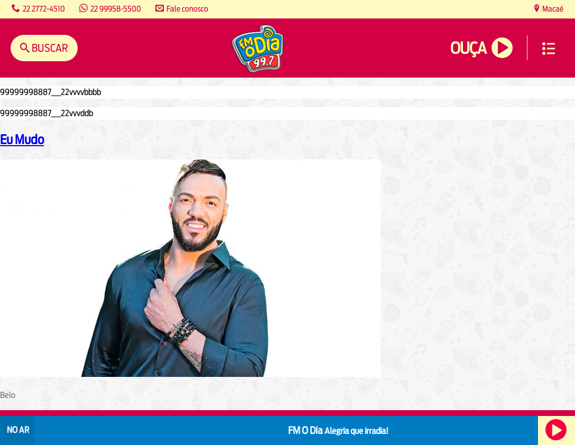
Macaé (552, 8)
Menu (548, 48)
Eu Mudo (22, 139)
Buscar (49, 48)
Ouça (468, 48)
